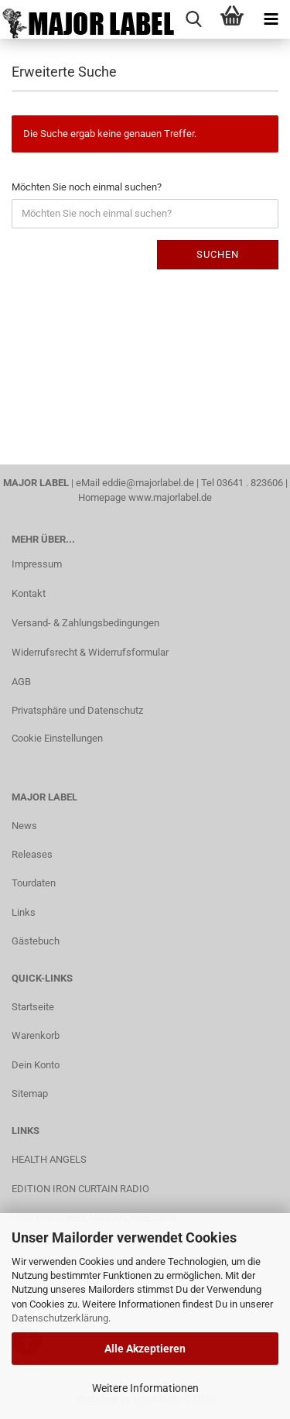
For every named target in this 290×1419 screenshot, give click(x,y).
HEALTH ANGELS (49, 1159)
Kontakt (29, 593)
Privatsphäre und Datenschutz (77, 710)
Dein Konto (36, 1065)
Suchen (217, 254)
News (24, 825)
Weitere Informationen (145, 1388)
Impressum (37, 564)
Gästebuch (36, 941)
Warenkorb (36, 1035)
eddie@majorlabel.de (148, 482)
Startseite (33, 1007)
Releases (32, 854)
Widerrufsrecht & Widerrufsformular (90, 652)
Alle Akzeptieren (145, 1348)
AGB (21, 681)
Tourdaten (34, 883)
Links (24, 912)
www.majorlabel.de (170, 497)
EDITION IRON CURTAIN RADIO (80, 1188)
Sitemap (30, 1093)
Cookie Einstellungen (57, 738)
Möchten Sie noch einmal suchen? (87, 187)
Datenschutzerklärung (60, 1318)
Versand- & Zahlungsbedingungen (85, 623)
